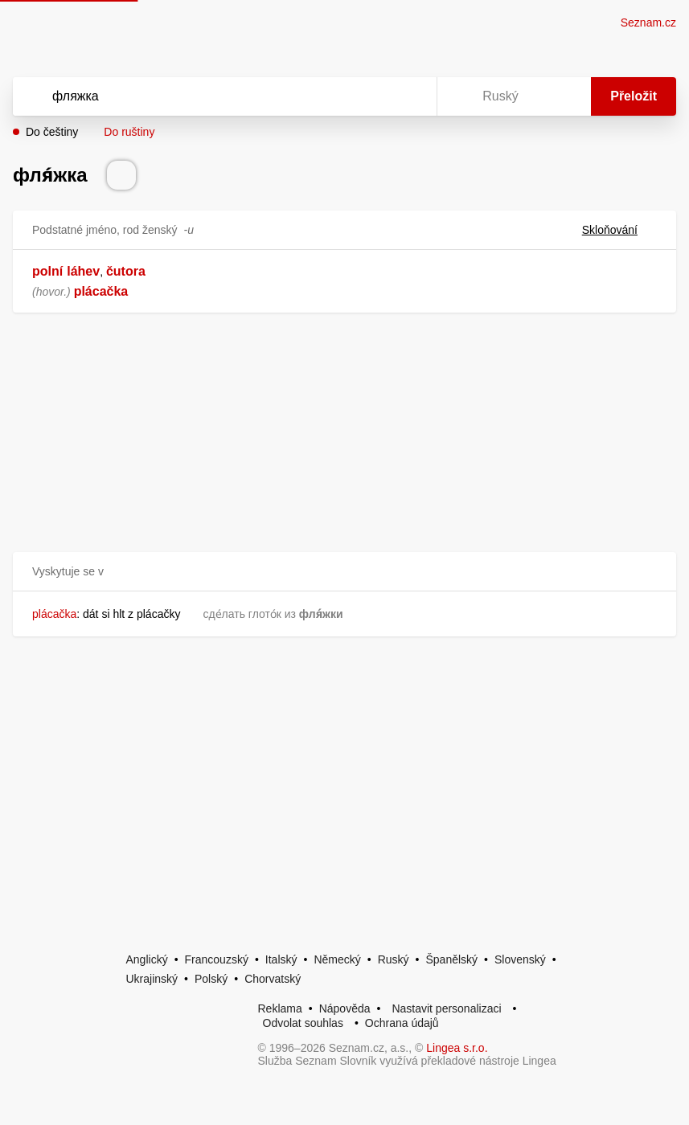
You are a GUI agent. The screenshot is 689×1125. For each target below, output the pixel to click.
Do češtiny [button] (52, 131)
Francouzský (216, 959)
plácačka (101, 291)
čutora (126, 271)
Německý (337, 959)
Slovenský (520, 959)
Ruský (393, 959)
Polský (211, 978)
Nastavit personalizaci (446, 1008)
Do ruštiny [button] (129, 131)
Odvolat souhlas (303, 1023)
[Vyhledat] (203, 96)
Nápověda (345, 1008)
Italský (281, 959)
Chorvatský (272, 978)
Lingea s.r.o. (456, 1047)
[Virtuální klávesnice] (409, 96)
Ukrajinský (152, 978)
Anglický (147, 959)
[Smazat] (374, 96)
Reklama (280, 1008)
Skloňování (619, 229)
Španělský (451, 959)
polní (47, 271)
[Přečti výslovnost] (121, 175)
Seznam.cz (648, 22)
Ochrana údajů (402, 1023)
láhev (83, 271)
